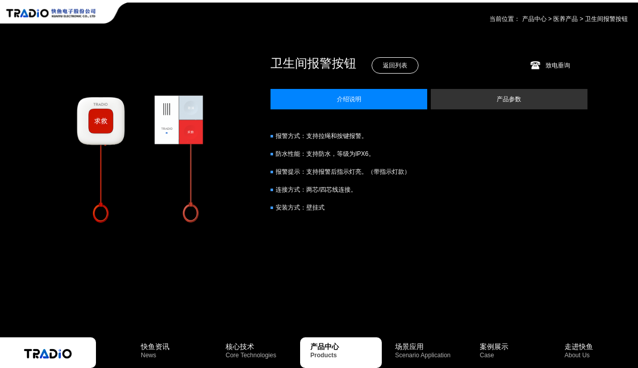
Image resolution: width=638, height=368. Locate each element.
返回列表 (395, 65)
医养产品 (565, 18)
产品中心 (534, 18)
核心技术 (261, 350)
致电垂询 (558, 65)
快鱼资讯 (176, 350)
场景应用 (431, 350)
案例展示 (515, 350)
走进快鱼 (600, 350)
